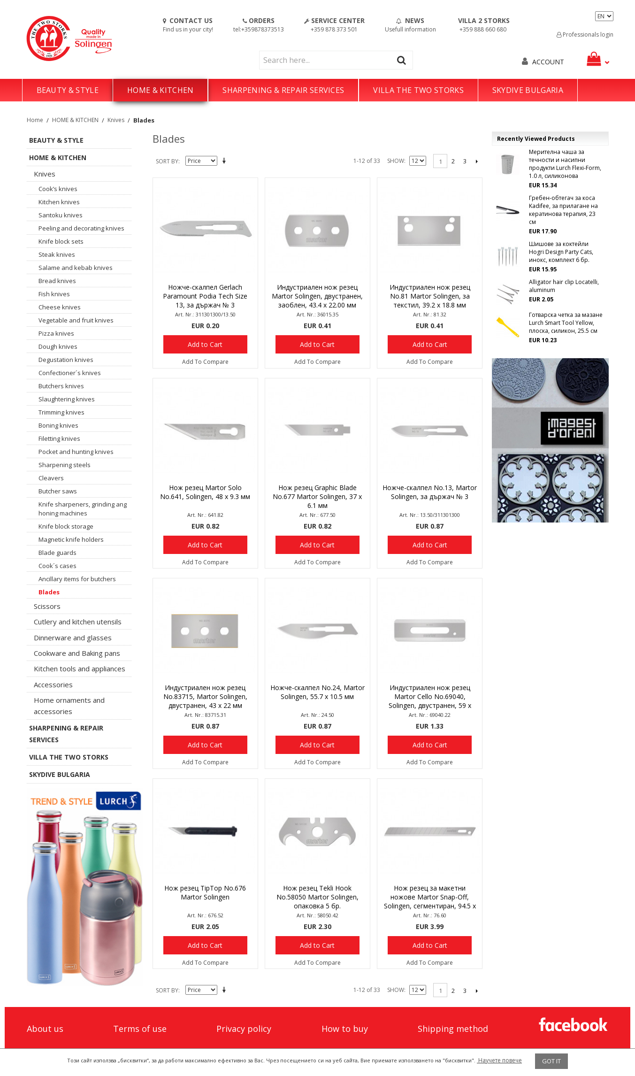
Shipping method (453, 1028)
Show (395, 161)
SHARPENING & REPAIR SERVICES (283, 90)
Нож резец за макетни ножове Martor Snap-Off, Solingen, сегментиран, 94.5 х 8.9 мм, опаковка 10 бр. (430, 898)
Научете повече (499, 1060)
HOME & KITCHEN (160, 90)
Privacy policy (243, 1028)
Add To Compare (205, 362)
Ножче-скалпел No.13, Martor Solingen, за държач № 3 (430, 492)
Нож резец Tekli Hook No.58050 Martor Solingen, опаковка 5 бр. (317, 897)
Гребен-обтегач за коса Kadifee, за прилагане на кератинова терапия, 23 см (563, 210)
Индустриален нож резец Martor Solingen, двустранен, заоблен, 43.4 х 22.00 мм (317, 296)
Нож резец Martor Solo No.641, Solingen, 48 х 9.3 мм (205, 492)
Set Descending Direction (226, 161)
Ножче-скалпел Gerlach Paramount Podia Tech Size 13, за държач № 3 (205, 296)
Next (476, 161)
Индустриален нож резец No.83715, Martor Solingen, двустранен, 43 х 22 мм (205, 696)
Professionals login (585, 34)
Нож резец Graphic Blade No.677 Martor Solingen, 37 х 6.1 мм (317, 496)
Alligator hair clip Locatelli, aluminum (564, 286)
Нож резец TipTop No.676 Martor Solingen (205, 892)
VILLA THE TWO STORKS (418, 90)
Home (35, 120)
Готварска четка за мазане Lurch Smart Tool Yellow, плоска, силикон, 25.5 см (566, 323)
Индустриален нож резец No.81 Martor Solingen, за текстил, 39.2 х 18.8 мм (430, 296)
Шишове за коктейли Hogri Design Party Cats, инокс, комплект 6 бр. (561, 252)
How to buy (344, 1028)
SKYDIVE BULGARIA (527, 90)
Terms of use (140, 1028)
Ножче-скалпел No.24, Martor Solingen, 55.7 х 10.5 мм (317, 692)
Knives (115, 120)
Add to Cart (205, 344)
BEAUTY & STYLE (68, 90)
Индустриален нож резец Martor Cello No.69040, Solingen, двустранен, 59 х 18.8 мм (430, 697)
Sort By (167, 161)
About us (45, 1028)
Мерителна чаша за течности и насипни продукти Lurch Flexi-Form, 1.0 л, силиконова (565, 164)
